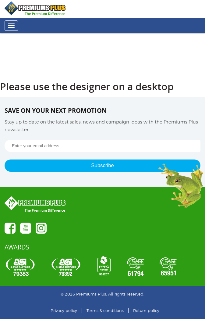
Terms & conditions (105, 310)
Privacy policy (64, 310)
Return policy (146, 310)
